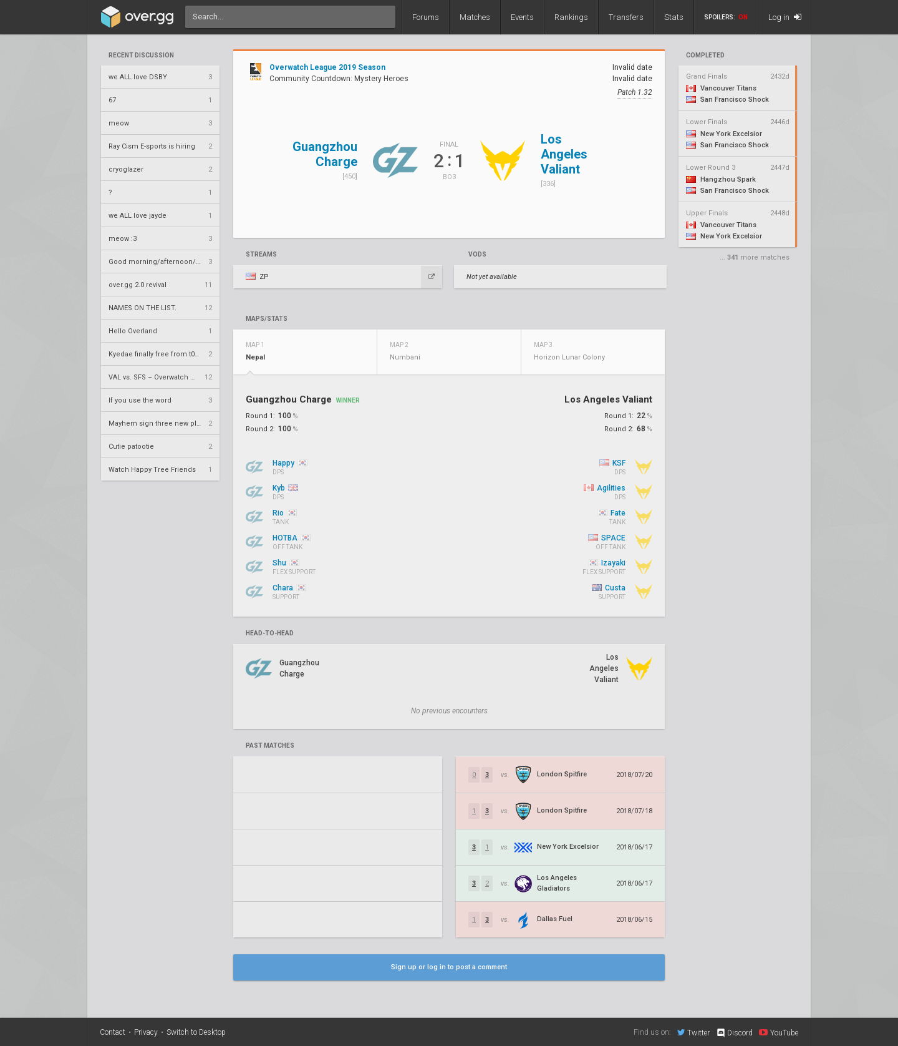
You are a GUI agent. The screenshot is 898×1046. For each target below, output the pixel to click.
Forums (425, 17)
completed (705, 55)
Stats (673, 17)
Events (522, 17)
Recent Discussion (141, 55)
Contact (112, 1032)
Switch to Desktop (196, 1032)
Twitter (693, 1032)
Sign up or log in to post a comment (449, 967)
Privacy (146, 1032)
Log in (784, 17)
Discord (734, 1033)
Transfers (626, 17)
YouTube (778, 1032)
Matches (475, 17)
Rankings (571, 17)
